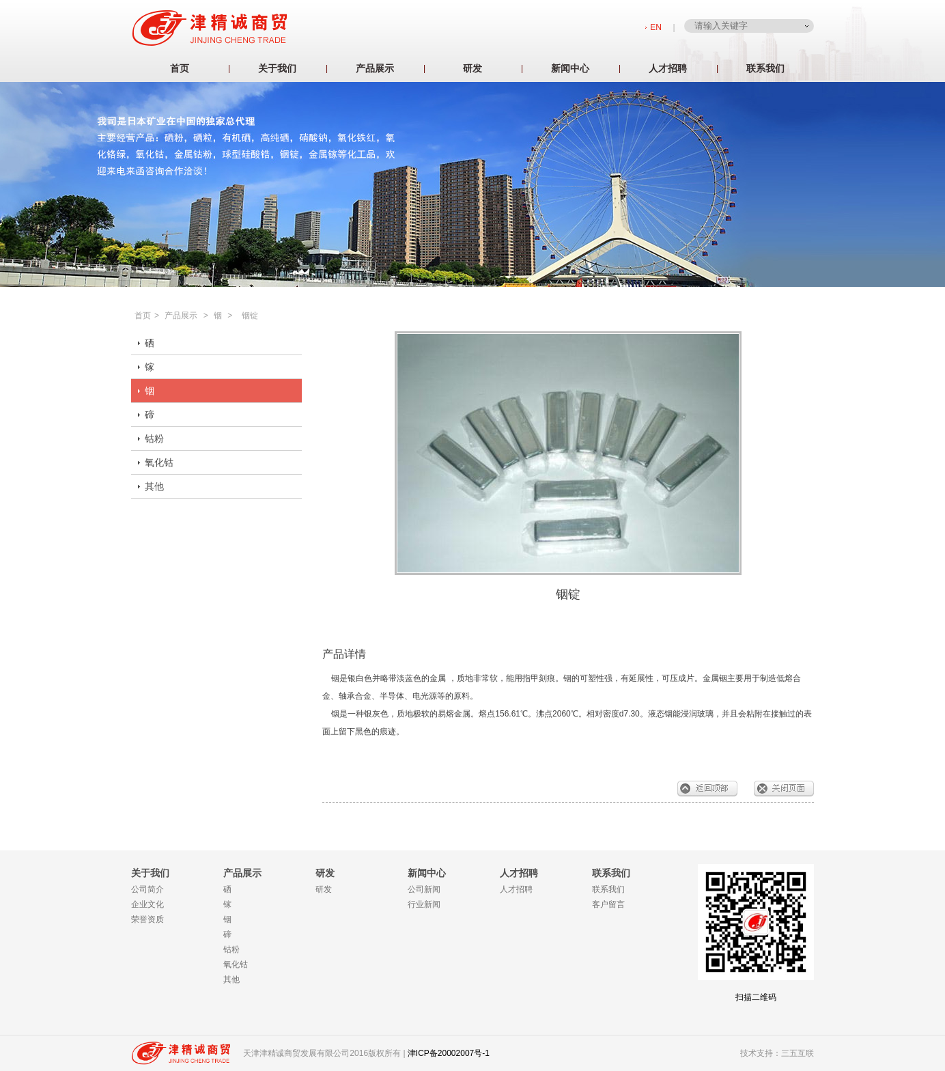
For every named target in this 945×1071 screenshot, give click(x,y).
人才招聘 (668, 68)
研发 (472, 68)
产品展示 (375, 68)
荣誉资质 (147, 919)
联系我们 (765, 68)
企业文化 (147, 904)
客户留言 (608, 904)
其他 (154, 486)
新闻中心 (570, 68)
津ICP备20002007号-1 (449, 1053)
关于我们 (277, 68)
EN (656, 27)
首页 (179, 68)
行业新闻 (424, 904)
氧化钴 (159, 462)
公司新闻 (424, 889)
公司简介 (147, 889)
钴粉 (154, 438)
